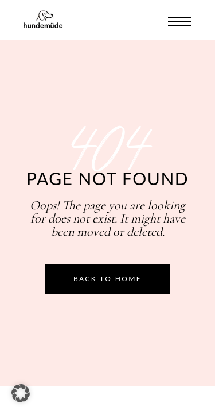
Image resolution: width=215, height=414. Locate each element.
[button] (20, 393)
